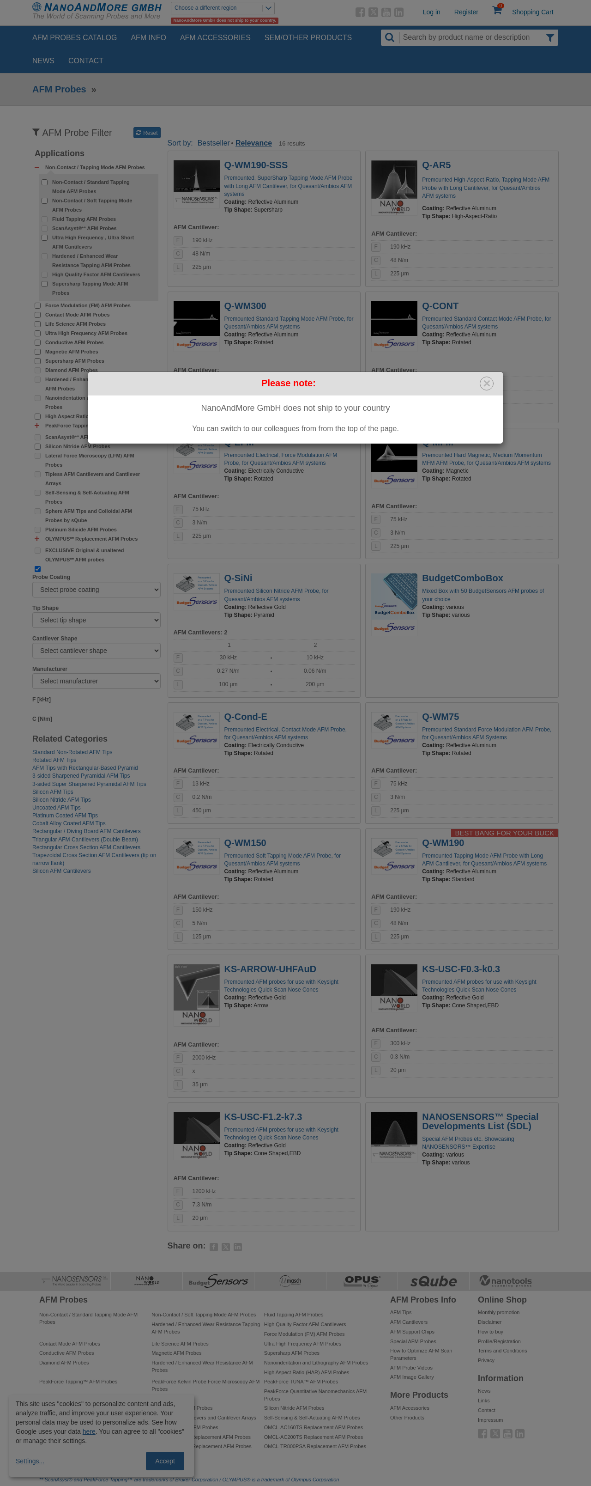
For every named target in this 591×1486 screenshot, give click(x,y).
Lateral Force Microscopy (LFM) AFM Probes (89, 460)
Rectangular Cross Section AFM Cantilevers (86, 847)
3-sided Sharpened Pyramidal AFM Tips (81, 776)
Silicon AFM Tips (52, 792)
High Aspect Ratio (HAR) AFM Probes (90, 416)
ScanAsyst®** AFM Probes (84, 228)
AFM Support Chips (412, 1331)
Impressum (490, 1420)
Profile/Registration (499, 1341)
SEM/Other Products (308, 38)
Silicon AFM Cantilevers (61, 871)
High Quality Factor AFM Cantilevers (96, 274)
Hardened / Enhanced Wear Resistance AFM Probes (92, 384)
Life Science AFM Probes (75, 324)
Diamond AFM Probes (71, 370)
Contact (85, 61)
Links (484, 1400)
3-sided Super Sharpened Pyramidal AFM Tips (89, 784)
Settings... (30, 1461)
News (43, 61)
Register (466, 12)
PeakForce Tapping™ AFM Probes (78, 1381)
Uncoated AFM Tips (56, 807)
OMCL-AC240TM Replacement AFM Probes (201, 1446)
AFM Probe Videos (411, 1367)
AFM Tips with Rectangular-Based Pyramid (85, 768)
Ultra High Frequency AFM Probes (86, 333)
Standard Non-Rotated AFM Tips (72, 752)
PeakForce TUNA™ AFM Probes (301, 1381)
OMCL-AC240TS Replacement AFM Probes (201, 1437)
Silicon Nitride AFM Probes (77, 446)
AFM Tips (400, 1312)
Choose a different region (224, 8)
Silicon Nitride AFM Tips (61, 800)
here (89, 1431)
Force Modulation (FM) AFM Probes (88, 305)
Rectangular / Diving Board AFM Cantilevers (86, 831)
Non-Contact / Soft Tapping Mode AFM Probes (92, 205)
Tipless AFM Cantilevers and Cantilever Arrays (92, 478)
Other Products (407, 1417)
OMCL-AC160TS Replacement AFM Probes (313, 1427)
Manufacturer (49, 669)
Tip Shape (45, 608)
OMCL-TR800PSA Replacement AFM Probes (315, 1446)
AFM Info (148, 38)
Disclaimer (489, 1322)
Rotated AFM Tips (54, 760)
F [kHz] (41, 699)
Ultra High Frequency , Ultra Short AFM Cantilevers (93, 242)
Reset (147, 133)
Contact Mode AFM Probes (77, 314)
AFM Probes (59, 89)
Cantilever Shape (54, 638)
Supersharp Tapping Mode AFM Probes (90, 288)
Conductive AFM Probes (74, 342)
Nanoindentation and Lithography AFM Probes (92, 402)
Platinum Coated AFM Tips (65, 815)
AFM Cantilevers (409, 1322)
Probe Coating (51, 577)
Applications (59, 153)
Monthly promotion (499, 1312)
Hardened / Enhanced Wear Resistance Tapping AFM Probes (91, 260)
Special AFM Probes (413, 1341)
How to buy (490, 1331)
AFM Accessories (215, 38)
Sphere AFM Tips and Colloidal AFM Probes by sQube (88, 515)
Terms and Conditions (502, 1350)
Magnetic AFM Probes (71, 351)
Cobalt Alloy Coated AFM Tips (69, 823)
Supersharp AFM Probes (74, 361)
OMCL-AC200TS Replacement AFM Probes (313, 1437)
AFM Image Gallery (412, 1377)
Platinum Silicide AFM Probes (81, 529)
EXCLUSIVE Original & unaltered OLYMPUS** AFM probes (84, 555)
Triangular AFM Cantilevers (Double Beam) (85, 839)
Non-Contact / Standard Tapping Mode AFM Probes (91, 186)
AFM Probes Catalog (74, 38)
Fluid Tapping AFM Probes (84, 219)
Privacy (486, 1360)
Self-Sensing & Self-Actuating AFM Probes (87, 497)
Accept (165, 1461)
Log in (431, 12)
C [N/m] (42, 719)
